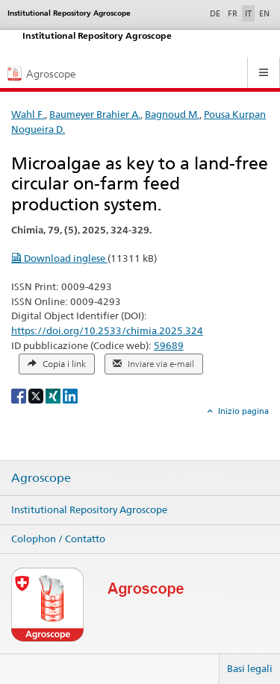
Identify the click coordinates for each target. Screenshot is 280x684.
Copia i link (57, 364)
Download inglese (59, 258)
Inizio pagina (242, 411)
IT (248, 13)
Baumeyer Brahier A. (94, 114)
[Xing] (54, 395)
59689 (169, 345)
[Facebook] (19, 395)
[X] (37, 395)
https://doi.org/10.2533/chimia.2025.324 (107, 330)
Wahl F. (28, 114)
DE (216, 13)
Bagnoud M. (172, 114)
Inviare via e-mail (153, 364)
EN (264, 13)
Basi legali (250, 668)
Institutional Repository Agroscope (89, 509)
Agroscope (41, 478)
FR (232, 13)
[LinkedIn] (70, 395)
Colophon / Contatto (58, 539)
